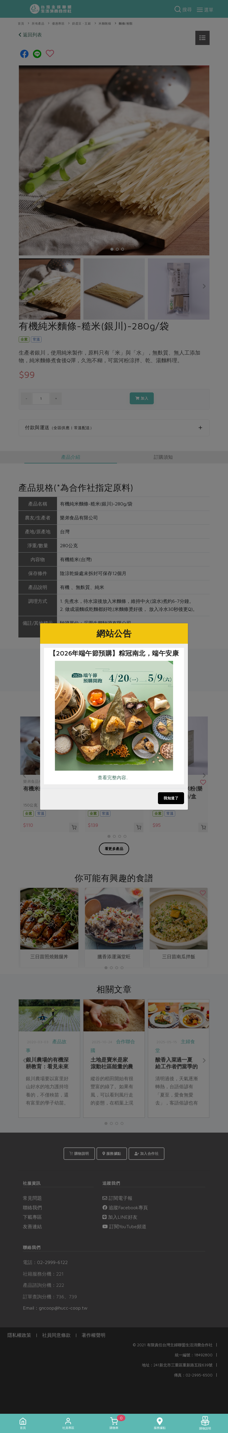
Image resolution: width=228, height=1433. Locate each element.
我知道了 (171, 798)
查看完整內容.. (113, 777)
